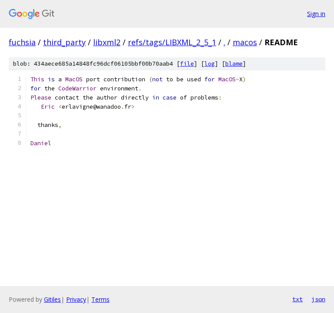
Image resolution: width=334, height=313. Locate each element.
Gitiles (52, 299)
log (209, 63)
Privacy (76, 299)
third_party (64, 42)
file (187, 63)
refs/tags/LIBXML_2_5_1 (172, 42)
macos (245, 42)
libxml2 (106, 42)
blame (234, 63)
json (318, 299)
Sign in (316, 14)
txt (297, 299)
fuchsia (22, 42)
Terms (100, 299)
